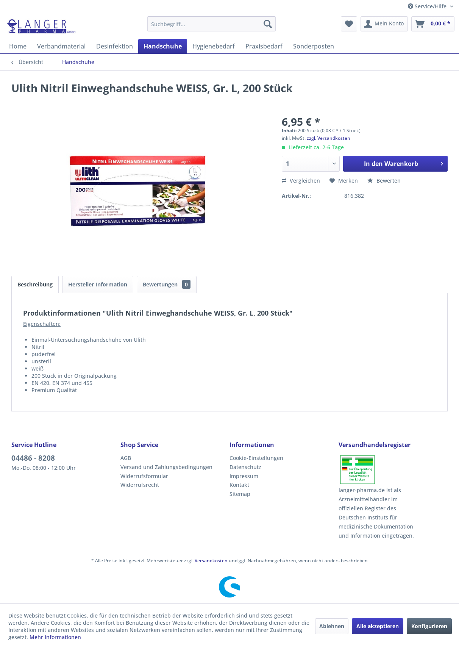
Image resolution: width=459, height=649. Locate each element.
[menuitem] (211, 23)
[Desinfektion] (114, 46)
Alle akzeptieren (377, 626)
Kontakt (239, 484)
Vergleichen (301, 180)
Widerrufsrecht (139, 484)
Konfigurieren (429, 626)
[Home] (18, 46)
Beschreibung (35, 284)
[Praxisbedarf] (264, 46)
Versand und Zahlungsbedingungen (166, 467)
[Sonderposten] (313, 46)
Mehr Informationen (55, 637)
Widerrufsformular (144, 476)
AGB (125, 457)
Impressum (244, 476)
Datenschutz (245, 467)
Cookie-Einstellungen (256, 457)
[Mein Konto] (384, 23)
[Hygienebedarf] (213, 46)
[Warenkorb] (432, 23)
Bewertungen (166, 284)
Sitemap (240, 493)
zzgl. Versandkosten (328, 138)
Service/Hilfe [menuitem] (428, 6)
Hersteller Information (97, 284)
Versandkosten (211, 560)
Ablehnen (331, 626)
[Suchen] (268, 23)
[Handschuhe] (162, 46)
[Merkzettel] (349, 23)
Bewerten (384, 180)
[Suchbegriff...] (211, 23)
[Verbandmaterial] (61, 46)
